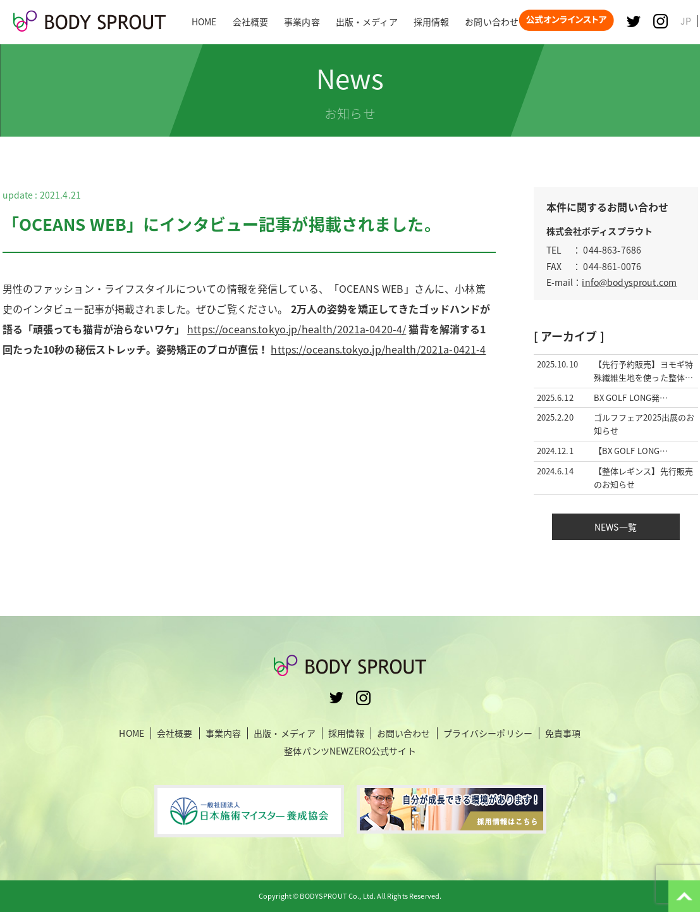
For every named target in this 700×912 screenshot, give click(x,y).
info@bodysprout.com (629, 282)
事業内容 (224, 733)
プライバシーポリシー (487, 733)
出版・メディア (285, 733)
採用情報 (346, 733)
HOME (131, 733)
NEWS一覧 (615, 527)
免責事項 (563, 733)
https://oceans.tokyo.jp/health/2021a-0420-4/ (296, 328)
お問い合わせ (404, 733)
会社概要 (175, 733)
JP (685, 21)
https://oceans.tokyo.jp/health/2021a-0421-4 (378, 349)
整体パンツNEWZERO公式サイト (349, 750)
